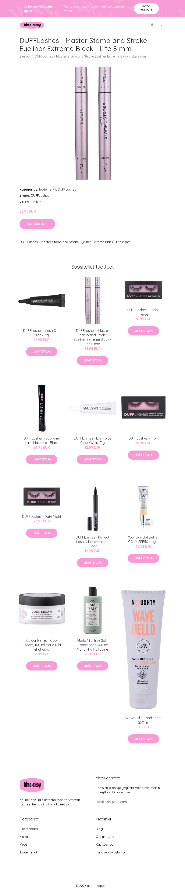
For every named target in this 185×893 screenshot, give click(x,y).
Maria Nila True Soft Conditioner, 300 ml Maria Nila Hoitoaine (92, 644)
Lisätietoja (37, 224)
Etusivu (24, 56)
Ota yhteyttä (105, 837)
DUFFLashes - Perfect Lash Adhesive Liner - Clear (92, 541)
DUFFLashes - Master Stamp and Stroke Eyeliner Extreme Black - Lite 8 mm (92, 337)
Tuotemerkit (47, 189)
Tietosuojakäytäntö (110, 852)
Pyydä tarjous (146, 8)
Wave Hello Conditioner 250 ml (143, 720)
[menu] (162, 24)
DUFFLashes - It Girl (143, 438)
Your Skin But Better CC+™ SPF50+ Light (143, 539)
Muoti (23, 844)
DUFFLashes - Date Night (41, 516)
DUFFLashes (67, 189)
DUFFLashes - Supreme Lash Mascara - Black (42, 440)
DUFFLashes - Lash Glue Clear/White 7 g (92, 440)
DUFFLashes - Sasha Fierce (143, 312)
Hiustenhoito (28, 829)
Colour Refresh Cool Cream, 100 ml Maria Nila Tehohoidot (42, 644)
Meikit (23, 837)
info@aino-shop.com (111, 802)
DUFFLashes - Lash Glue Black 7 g (41, 332)
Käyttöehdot (105, 844)
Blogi (99, 829)
